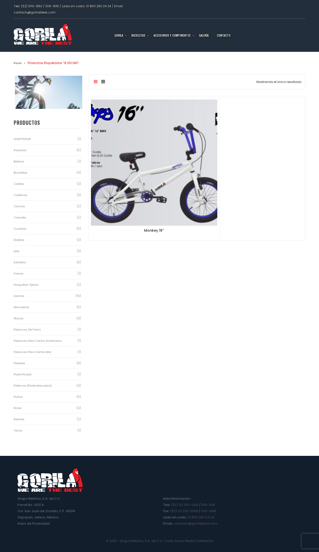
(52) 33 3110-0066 (184, 511)
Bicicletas (138, 35)
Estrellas (20, 262)
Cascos (20, 206)
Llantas (19, 296)
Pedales (20, 363)
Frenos (19, 273)
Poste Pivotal (23, 374)
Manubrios (22, 307)
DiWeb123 (205, 541)
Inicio (18, 63)
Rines (18, 408)
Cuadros (20, 228)
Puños (18, 397)
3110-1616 (52, 6)
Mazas (19, 318)
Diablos (19, 240)
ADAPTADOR (22, 139)
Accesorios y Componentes (172, 35)
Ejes (16, 251)
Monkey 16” (124, 171)
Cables (19, 184)
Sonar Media (184, 541)
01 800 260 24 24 (98, 6)
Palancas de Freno (28, 329)
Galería (204, 35)
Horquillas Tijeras (27, 284)
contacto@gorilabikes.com (35, 12)
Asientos (20, 150)
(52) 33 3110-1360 (184, 504)
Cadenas (21, 195)
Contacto (223, 35)
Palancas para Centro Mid (33, 352)
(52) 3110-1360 (31, 6)
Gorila (118, 35)
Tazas (18, 430)
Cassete (20, 217)
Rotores (19, 419)
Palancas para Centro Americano (39, 341)
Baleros (19, 161)
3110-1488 (208, 511)
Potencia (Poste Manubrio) (33, 385)
